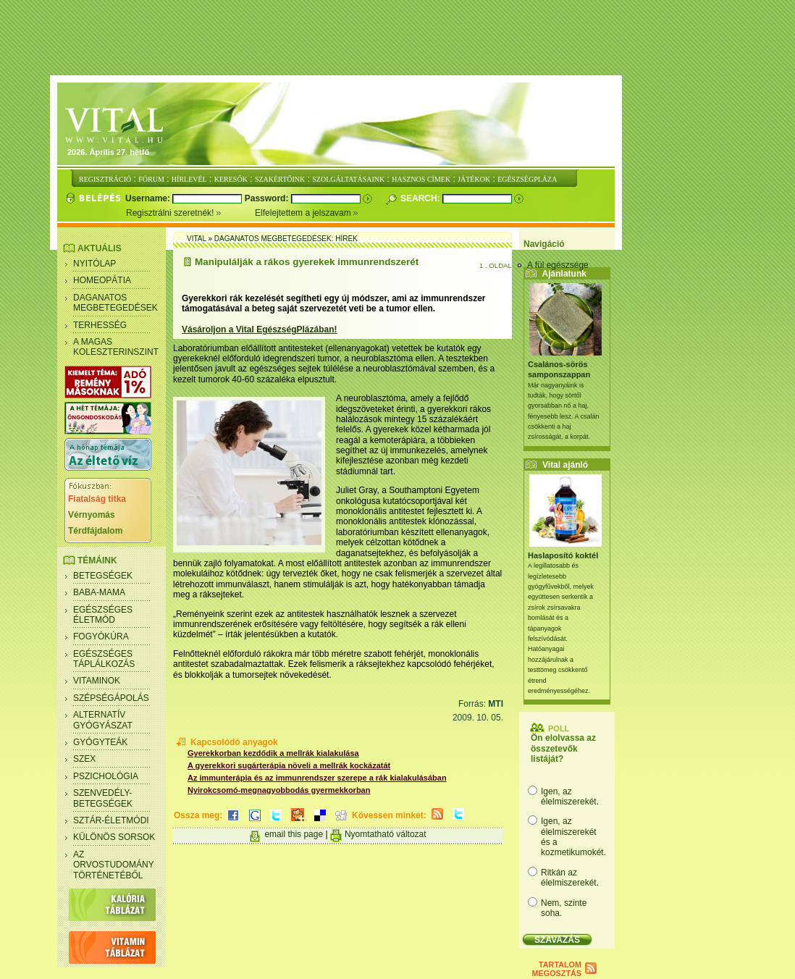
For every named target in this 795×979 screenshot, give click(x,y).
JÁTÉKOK (474, 179)
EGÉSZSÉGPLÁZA (527, 179)
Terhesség (100, 325)
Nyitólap (94, 264)
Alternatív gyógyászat (102, 720)
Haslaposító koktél (563, 555)
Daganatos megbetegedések (115, 303)
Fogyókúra (101, 636)
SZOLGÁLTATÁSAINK (348, 179)
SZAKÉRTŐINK (280, 179)
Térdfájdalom (95, 531)
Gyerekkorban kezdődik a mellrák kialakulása (273, 753)
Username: (148, 198)
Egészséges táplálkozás (104, 659)
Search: (421, 198)
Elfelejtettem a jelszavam (306, 213)
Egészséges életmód (102, 615)
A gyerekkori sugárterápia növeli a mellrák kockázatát (289, 765)
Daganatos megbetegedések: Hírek (286, 239)
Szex (84, 759)
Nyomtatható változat (385, 834)
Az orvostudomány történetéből (113, 865)
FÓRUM (151, 179)
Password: (268, 198)
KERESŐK (231, 179)
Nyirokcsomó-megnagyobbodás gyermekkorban (279, 790)
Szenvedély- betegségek (102, 798)
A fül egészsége (558, 265)
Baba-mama (99, 592)
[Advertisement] (397, 38)
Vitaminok (96, 681)
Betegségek (102, 576)
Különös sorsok (114, 837)
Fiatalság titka (97, 499)
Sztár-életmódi (111, 820)
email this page (293, 834)
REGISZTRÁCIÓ (105, 179)
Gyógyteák (100, 742)
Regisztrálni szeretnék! (190, 213)
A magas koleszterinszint (116, 347)
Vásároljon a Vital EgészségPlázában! (259, 329)
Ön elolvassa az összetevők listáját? (563, 748)
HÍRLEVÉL (189, 179)
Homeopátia (102, 280)
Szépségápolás (111, 698)
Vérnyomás (91, 515)
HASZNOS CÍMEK (421, 179)
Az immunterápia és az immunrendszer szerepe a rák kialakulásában (317, 777)
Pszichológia (105, 776)
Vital (196, 239)
